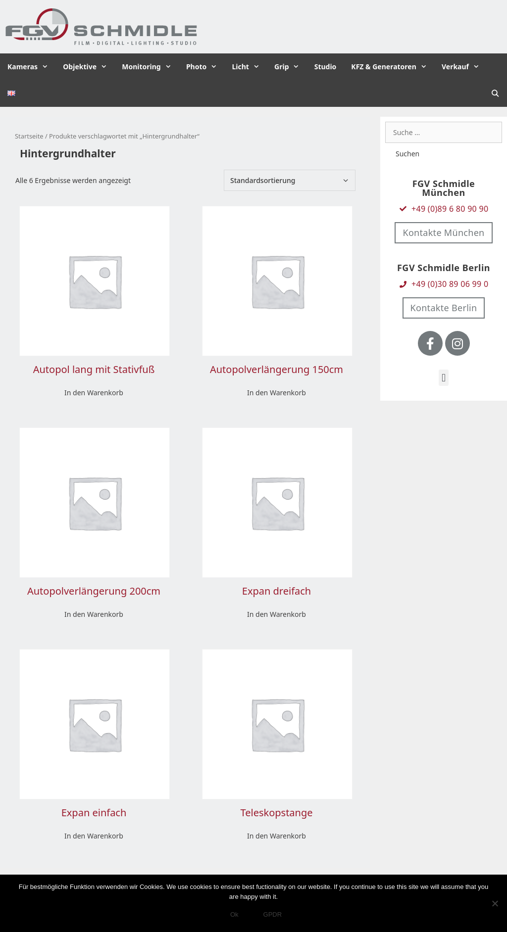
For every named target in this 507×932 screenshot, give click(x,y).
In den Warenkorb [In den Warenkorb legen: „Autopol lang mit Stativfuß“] (93, 392)
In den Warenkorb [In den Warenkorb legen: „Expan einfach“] (93, 835)
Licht (249, 66)
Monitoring (150, 66)
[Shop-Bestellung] (289, 180)
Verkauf (464, 66)
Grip (290, 66)
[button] (443, 378)
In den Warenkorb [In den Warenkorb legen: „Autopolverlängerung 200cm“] (93, 614)
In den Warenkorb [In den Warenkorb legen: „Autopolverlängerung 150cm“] (276, 392)
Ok (234, 914)
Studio (325, 66)
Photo (205, 66)
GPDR (272, 914)
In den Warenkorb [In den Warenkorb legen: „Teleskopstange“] (276, 835)
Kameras (31, 66)
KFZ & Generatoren (392, 66)
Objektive (88, 66)
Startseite (29, 136)
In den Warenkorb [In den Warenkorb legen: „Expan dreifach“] (276, 614)
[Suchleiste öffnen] (495, 93)
